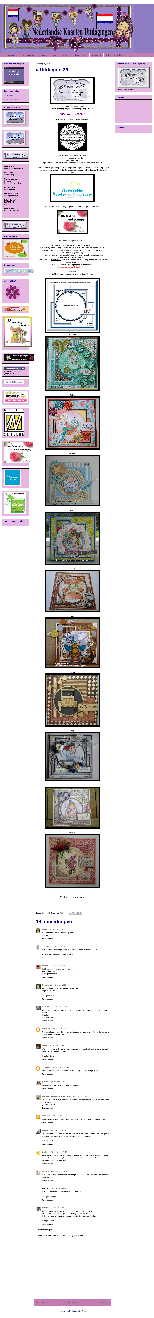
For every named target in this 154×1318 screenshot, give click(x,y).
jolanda (45, 1082)
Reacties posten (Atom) (78, 1311)
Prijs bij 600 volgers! (115, 55)
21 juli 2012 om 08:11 (56, 929)
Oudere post (103, 1302)
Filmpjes (44, 55)
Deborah (45, 1130)
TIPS (55, 55)
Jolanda (45, 946)
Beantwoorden (47, 939)
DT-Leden (96, 55)
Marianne (46, 1007)
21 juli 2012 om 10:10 (56, 966)
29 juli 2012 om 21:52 (59, 1152)
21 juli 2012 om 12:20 (58, 985)
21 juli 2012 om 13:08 (58, 1007)
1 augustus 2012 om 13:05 (58, 1171)
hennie (45, 966)
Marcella (45, 985)
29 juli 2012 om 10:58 (58, 1130)
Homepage (73, 1302)
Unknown (46, 1029)
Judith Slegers (8, 95)
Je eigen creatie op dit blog (75, 55)
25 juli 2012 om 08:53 (57, 1082)
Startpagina (12, 55)
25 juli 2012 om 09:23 (80, 1096)
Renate (45, 1208)
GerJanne (46, 1152)
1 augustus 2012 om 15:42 (60, 1188)
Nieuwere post (42, 1302)
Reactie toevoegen (44, 1230)
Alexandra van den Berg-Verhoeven (56, 1096)
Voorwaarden (28, 55)
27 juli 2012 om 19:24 (59, 1116)
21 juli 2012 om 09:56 (57, 946)
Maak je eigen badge (11, 99)
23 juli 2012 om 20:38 (56, 1045)
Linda (44, 929)
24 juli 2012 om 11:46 (60, 1067)
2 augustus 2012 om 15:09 (59, 1208)
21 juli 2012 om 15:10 (59, 1029)
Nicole (44, 1171)
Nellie (44, 1045)
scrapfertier (47, 1067)
